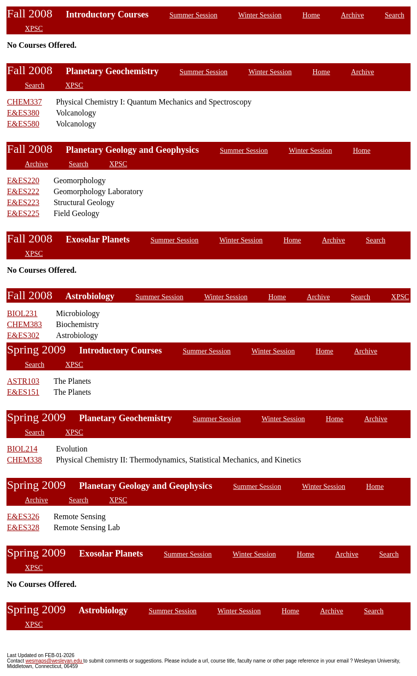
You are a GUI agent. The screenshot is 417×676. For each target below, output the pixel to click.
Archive (352, 15)
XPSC (34, 28)
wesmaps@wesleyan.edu (54, 661)
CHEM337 (24, 102)
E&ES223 (23, 202)
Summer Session (193, 15)
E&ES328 (23, 527)
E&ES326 (23, 516)
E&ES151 (23, 392)
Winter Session (260, 15)
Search (394, 15)
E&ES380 (23, 113)
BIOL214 (22, 449)
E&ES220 (23, 180)
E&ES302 (23, 335)
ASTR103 (23, 381)
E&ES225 (23, 213)
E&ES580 (23, 123)
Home (311, 15)
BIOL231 (22, 313)
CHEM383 (24, 324)
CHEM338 (24, 459)
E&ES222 (23, 191)
